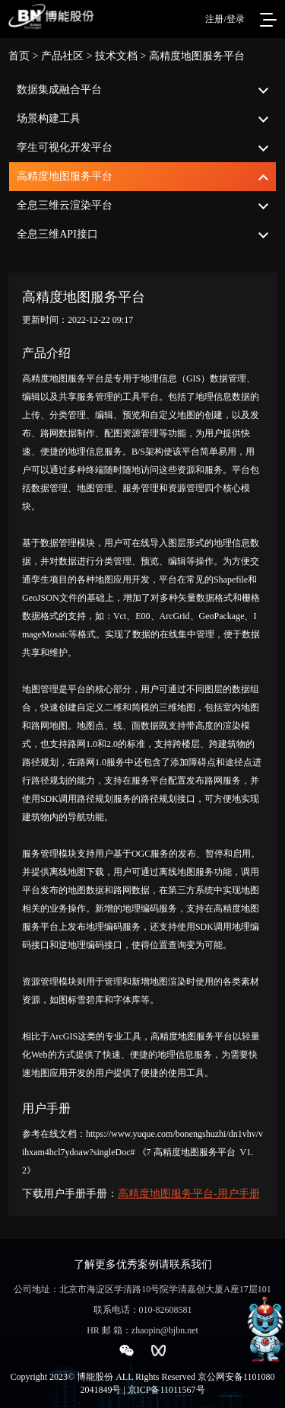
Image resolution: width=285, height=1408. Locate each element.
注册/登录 (224, 19)
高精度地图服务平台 (64, 176)
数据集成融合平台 (59, 89)
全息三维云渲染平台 (64, 205)
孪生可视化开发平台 (64, 147)
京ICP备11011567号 (166, 1389)
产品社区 (62, 56)
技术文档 (116, 56)
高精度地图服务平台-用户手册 (189, 1193)
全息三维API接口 (57, 234)
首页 (19, 56)
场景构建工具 (49, 118)
